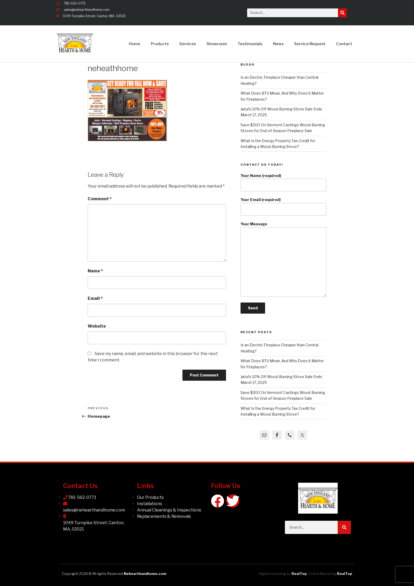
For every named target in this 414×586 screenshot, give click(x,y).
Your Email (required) (283, 206)
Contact (344, 43)
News (278, 43)
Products (160, 43)
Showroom (216, 43)
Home (134, 43)
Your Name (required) (283, 182)
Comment (100, 198)
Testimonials (250, 43)
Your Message (283, 259)
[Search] (342, 12)
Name (95, 270)
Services (187, 43)
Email (95, 298)
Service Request (310, 43)
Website (97, 326)
